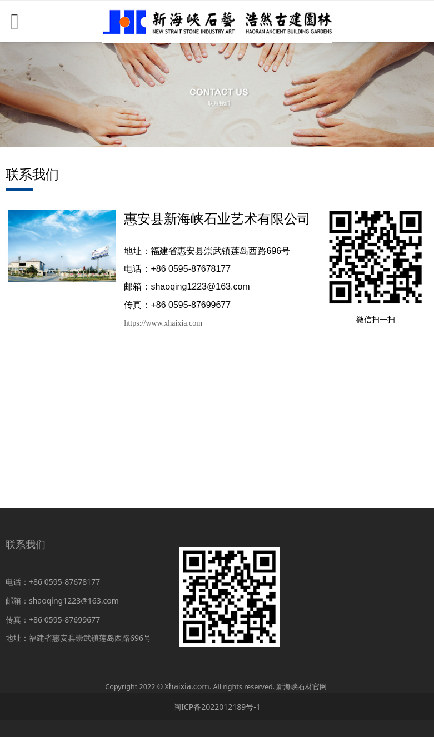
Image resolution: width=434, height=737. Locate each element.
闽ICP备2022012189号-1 (217, 706)
